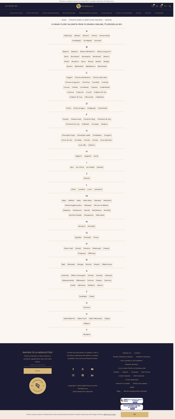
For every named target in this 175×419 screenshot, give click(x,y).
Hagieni (78, 156)
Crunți (88, 92)
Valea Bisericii (69, 319)
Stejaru (99, 280)
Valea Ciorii (82, 319)
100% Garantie (139, 376)
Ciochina (85, 82)
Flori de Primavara (51, 13)
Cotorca (70, 92)
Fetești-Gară (76, 119)
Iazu (71, 167)
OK (134, 414)
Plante (148, 13)
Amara (94, 36)
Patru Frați (68, 248)
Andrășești (76, 41)
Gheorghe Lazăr (83, 135)
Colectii (116, 372)
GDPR (132, 387)
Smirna (90, 280)
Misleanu (66, 210)
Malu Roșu (87, 201)
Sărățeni (91, 285)
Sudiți (73, 285)
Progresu (82, 253)
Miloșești (87, 205)
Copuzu (94, 87)
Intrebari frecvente (143, 357)
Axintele (97, 41)
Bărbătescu (90, 66)
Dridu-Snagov (79, 108)
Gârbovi (91, 145)
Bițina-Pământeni (87, 52)
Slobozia (108, 276)
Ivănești (100, 167)
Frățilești (85, 124)
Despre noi (127, 353)
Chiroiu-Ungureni (72, 82)
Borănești (97, 57)
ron (165, 6)
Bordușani (75, 57)
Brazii (66, 62)
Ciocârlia (95, 82)
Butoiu (69, 66)
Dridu (68, 108)
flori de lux (84, 6)
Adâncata (68, 36)
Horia (96, 156)
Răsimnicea (107, 264)
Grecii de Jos (67, 140)
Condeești (84, 87)
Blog (119, 391)
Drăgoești (92, 108)
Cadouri (125, 372)
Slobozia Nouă (68, 280)
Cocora (66, 87)
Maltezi (71, 201)
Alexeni (86, 36)
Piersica (87, 248)
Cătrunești (89, 97)
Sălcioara (81, 285)
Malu (79, 201)
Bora (66, 57)
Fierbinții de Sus (72, 124)
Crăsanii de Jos (100, 92)
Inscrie (37, 371)
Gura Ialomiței (106, 140)
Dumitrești (102, 108)
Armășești (88, 41)
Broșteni (75, 62)
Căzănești (100, 97)
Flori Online (145, 372)
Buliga (106, 62)
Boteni (106, 57)
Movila (86, 210)
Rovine (88, 264)
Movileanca (96, 210)
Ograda (78, 237)
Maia (64, 201)
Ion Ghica (80, 167)
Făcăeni (104, 124)
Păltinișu (91, 253)
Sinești (91, 276)
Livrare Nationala (131, 380)
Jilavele (87, 178)
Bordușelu (86, 57)
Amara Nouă (104, 36)
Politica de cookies (140, 383)
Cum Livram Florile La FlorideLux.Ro (131, 368)
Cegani (69, 77)
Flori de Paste (32, 13)
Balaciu (66, 52)
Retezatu (71, 264)
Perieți (78, 248)
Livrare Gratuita (125, 376)
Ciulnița (105, 82)
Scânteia (65, 276)
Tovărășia (83, 296)
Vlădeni (87, 324)
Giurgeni (107, 135)
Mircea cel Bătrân (101, 205)
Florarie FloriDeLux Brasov (123, 357)
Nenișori (81, 226)
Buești (98, 62)
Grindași (78, 140)
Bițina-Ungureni (104, 52)
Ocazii (138, 13)
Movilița (107, 210)
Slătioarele (80, 280)
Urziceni (86, 307)
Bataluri (74, 52)
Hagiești (87, 156)
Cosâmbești (105, 87)
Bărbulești (79, 66)
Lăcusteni (98, 189)
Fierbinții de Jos (104, 119)
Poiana (106, 248)
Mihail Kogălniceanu (73, 205)
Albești (77, 36)
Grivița (95, 140)
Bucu (83, 62)
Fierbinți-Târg (89, 119)
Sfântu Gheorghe (78, 276)
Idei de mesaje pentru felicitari (135, 391)
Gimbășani (97, 135)
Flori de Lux (106, 13)
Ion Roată (90, 167)
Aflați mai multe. (110, 414)
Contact (137, 353)
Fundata (95, 124)
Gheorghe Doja (68, 135)
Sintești (99, 276)
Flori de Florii (16, 13)
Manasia (97, 201)
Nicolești (91, 226)
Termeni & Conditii (123, 383)
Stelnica (108, 280)
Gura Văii (82, 145)
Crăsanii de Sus (76, 97)
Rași (63, 264)
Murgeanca (88, 215)
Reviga (80, 264)
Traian (91, 296)
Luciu (89, 189)
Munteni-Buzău (75, 215)
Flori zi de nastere (124, 13)
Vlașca (107, 319)
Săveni (100, 285)
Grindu (87, 140)
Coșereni (79, 92)
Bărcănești (102, 66)
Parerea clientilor (131, 364)
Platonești (97, 248)
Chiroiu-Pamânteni (82, 77)
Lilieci (73, 189)
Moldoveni (77, 210)
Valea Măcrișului (95, 319)
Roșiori (97, 264)
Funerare (159, 13)
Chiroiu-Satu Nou (100, 77)
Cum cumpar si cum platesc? (131, 360)
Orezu (96, 237)
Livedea (81, 189)
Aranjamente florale (88, 13)
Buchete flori (69, 13)
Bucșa (90, 62)
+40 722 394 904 (11, 6)
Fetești (65, 119)
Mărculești (100, 215)
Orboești (87, 237)
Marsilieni (107, 201)
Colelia (75, 87)
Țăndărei (86, 335)
